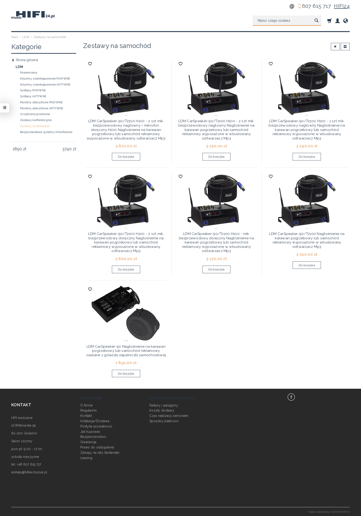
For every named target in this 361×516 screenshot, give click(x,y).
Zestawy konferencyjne (36, 120)
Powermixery (28, 72)
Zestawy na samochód (34, 126)
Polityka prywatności (96, 426)
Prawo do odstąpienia (97, 447)
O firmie (86, 405)
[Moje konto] (337, 21)
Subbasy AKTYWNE (33, 96)
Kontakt (86, 415)
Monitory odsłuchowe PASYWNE (41, 102)
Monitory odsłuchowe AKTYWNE (41, 108)
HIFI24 (342, 6)
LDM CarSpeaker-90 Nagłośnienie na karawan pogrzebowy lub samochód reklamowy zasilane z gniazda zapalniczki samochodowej (126, 350)
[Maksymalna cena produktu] (67, 149)
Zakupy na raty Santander (100, 452)
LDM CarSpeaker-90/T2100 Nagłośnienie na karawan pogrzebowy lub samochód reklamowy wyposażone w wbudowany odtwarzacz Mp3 (307, 240)
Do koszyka (126, 156)
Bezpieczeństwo (93, 436)
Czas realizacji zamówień (169, 415)
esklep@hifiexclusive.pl (29, 472)
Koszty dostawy (161, 410)
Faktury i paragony (163, 405)
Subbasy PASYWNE (33, 90)
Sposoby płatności (164, 420)
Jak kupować (90, 431)
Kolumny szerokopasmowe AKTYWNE (45, 84)
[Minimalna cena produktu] (17, 149)
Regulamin (88, 410)
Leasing (86, 457)
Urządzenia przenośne (35, 114)
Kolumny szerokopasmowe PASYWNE (45, 78)
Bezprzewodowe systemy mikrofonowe (46, 132)
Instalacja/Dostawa (94, 420)
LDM (19, 67)
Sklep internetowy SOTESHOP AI (329, 511)
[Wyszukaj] (316, 21)
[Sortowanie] (335, 46)
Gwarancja (88, 442)
